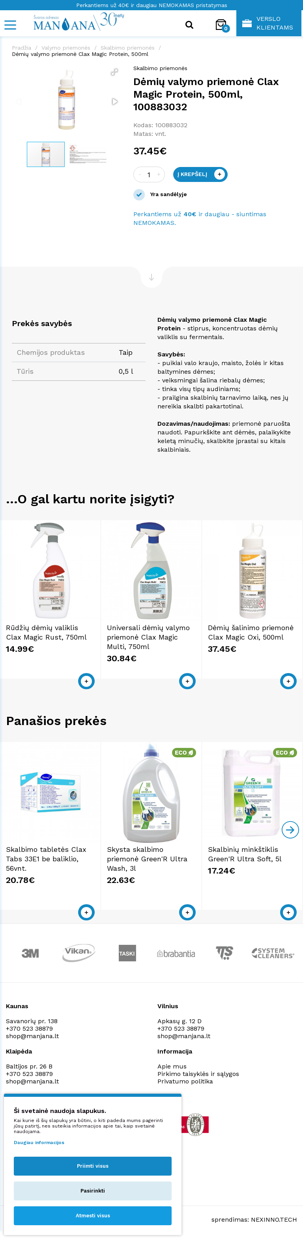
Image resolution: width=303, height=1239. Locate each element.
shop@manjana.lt (32, 1036)
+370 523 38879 (29, 1028)
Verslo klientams (267, 23)
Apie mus (172, 1066)
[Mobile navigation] (10, 25)
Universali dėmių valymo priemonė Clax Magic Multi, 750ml (148, 637)
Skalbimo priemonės (128, 48)
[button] (114, 72)
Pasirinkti (92, 1191)
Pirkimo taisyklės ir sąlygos (198, 1074)
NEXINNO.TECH (274, 1219)
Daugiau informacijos (39, 1142)
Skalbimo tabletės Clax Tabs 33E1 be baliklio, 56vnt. (46, 858)
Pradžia (21, 48)
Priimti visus (92, 1166)
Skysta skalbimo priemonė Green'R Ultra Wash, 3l (147, 858)
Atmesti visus (93, 1216)
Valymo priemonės (65, 48)
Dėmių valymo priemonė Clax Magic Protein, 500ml (80, 54)
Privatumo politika (185, 1081)
